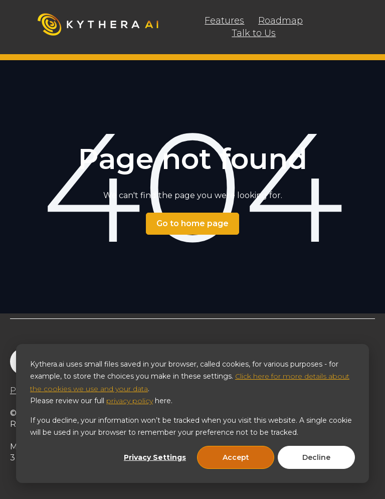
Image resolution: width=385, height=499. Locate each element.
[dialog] (192, 413)
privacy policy (129, 400)
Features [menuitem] (224, 20)
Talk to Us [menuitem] (254, 33)
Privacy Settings (155, 457)
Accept (236, 457)
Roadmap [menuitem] (280, 20)
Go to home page (192, 223)
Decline (316, 457)
